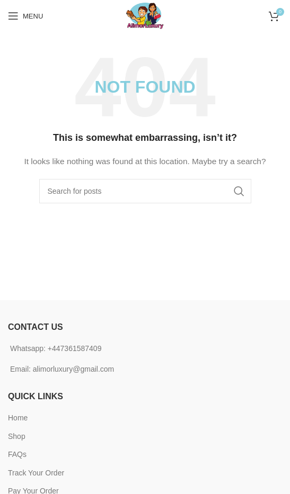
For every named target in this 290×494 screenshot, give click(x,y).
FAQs (17, 454)
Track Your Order (36, 473)
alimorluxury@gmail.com (73, 369)
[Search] (145, 191)
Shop (16, 436)
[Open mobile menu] (25, 15)
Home (18, 418)
